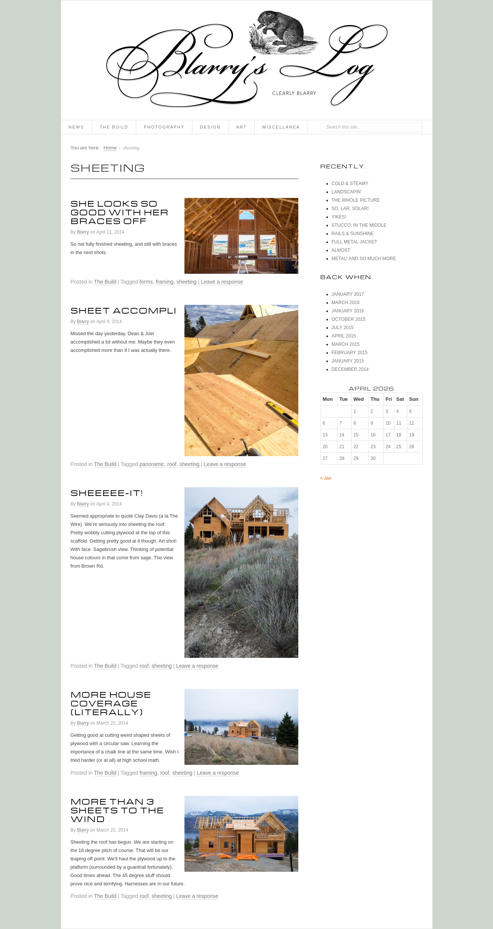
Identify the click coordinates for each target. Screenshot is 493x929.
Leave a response (222, 282)
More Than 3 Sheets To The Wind (117, 808)
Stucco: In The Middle (359, 225)
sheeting (186, 282)
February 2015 (350, 352)
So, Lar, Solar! (350, 208)
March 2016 (346, 302)
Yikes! (339, 217)
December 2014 (350, 369)
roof (171, 464)
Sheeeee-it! (107, 491)
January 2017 (348, 294)
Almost (341, 250)
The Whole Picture (356, 200)
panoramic (152, 464)
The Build (114, 127)
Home (110, 148)
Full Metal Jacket (354, 242)
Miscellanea (281, 127)
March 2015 (346, 344)
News (76, 127)
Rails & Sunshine (353, 233)
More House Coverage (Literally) (111, 701)
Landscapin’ (347, 192)
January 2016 (348, 311)
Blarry (83, 232)
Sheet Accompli (124, 309)
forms (146, 282)
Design (210, 127)
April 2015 (344, 336)
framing (164, 282)
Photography (164, 127)
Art (241, 127)
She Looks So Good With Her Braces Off (120, 210)
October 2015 (348, 319)
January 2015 (348, 361)
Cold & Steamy (350, 183)
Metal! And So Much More (364, 258)
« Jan (325, 478)
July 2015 (343, 327)
